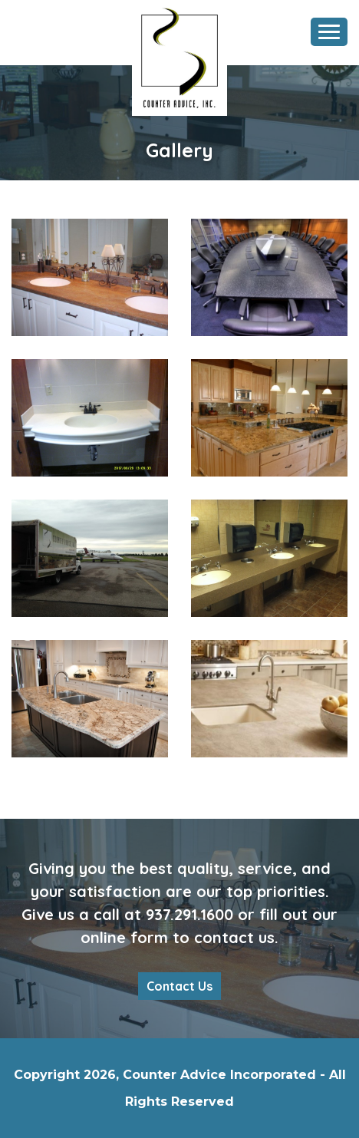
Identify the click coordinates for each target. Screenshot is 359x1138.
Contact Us (179, 986)
